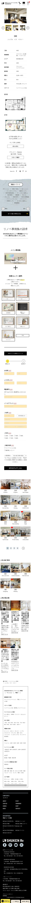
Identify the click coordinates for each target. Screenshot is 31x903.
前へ (6, 208)
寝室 (19, 772)
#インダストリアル (11, 191)
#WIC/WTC (15, 197)
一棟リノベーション (7, 876)
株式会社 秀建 (6, 823)
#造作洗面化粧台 (9, 193)
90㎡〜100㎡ (13, 724)
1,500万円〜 (7, 751)
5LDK (24, 743)
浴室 (8, 770)
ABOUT (4, 801)
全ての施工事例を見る (14, 214)
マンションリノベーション (10, 699)
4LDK (21, 743)
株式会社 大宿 (19, 826)
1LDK (11, 743)
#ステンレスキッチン (12, 199)
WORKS (5, 806)
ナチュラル (13, 732)
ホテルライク (7, 732)
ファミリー (17, 714)
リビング (6, 772)
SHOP (17, 806)
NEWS (4, 808)
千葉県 (9, 757)
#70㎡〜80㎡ (21, 781)
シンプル (22, 731)
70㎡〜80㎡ (22, 722)
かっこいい (6, 731)
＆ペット (6, 716)
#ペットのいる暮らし (22, 193)
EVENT (17, 801)
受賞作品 (6, 764)
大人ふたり (23, 714)
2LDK (14, 743)
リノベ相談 (15, 901)
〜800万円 (6, 749)
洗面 (11, 770)
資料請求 (5, 901)
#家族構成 (16, 203)
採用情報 (5, 895)
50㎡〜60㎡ (10, 722)
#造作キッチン (23, 191)
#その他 (16, 779)
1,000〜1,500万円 (22, 749)
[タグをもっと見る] (15, 785)
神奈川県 (14, 757)
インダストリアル (15, 734)
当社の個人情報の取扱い (18, 455)
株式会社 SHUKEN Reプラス (9, 827)
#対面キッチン (10, 201)
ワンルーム (6, 743)
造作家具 (6, 736)
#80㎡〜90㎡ (7, 783)
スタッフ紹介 (15, 157)
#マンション (6, 189)
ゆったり (17, 731)
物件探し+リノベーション (20, 707)
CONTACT (18, 808)
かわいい (12, 731)
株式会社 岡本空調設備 (8, 830)
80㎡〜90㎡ (7, 724)
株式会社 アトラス (20, 830)
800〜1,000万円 (13, 749)
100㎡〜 (19, 724)
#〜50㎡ (21, 779)
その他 (5, 701)
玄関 (5, 770)
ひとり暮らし (7, 714)
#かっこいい (24, 189)
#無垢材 (17, 195)
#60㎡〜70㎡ (14, 781)
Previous (3, 27)
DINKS (12, 714)
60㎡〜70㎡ (16, 722)
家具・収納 (22, 770)
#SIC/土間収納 (25, 197)
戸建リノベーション (21, 699)
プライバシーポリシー (8, 894)
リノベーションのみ (21, 88)
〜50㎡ (5, 722)
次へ (24, 208)
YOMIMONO (18, 803)
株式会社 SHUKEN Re (8, 821)
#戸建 (12, 779)
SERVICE (5, 803)
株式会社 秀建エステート (21, 823)
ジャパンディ (7, 734)
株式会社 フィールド (20, 821)
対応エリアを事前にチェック (15, 353)
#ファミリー (23, 199)
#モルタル (7, 197)
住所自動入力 (21, 415)
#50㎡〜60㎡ (15, 189)
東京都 (5, 757)
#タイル (24, 195)
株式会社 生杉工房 (7, 832)
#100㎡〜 (21, 783)
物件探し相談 (25, 901)
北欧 (18, 732)
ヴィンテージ (23, 734)
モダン (21, 732)
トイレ (10, 772)
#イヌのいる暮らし (22, 201)
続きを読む (15, 146)
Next (27, 27)
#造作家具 (9, 195)
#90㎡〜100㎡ (14, 783)
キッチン (15, 772)
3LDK (18, 743)
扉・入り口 (15, 770)
